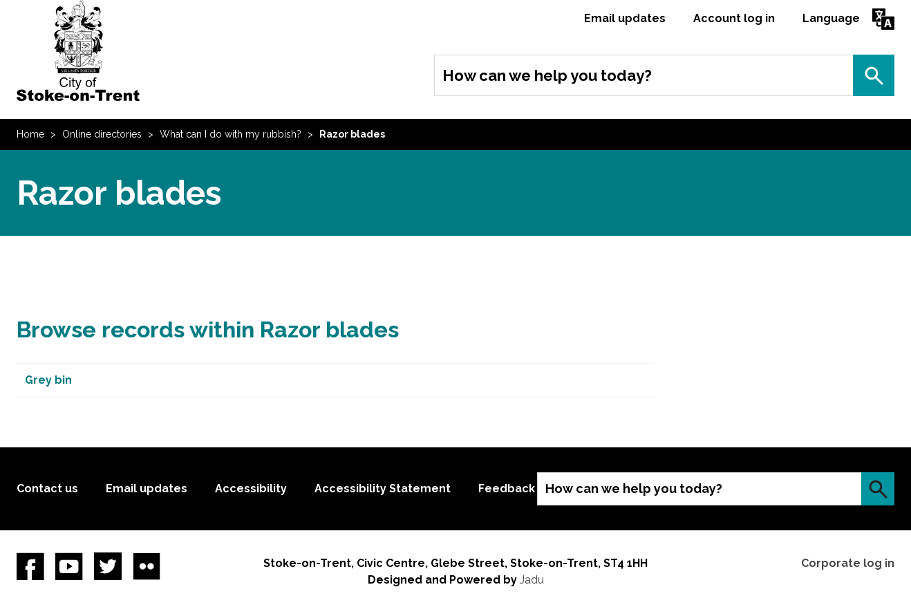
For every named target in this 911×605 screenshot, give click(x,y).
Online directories (102, 134)
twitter (108, 566)
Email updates (625, 18)
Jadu (532, 579)
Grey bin (48, 380)
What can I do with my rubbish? (230, 134)
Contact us (47, 488)
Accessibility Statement (382, 488)
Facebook (30, 566)
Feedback (506, 488)
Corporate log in (847, 563)
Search (873, 75)
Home (30, 134)
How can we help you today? (547, 75)
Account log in (734, 18)
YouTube (69, 566)
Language (831, 18)
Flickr (146, 566)
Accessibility (251, 488)
